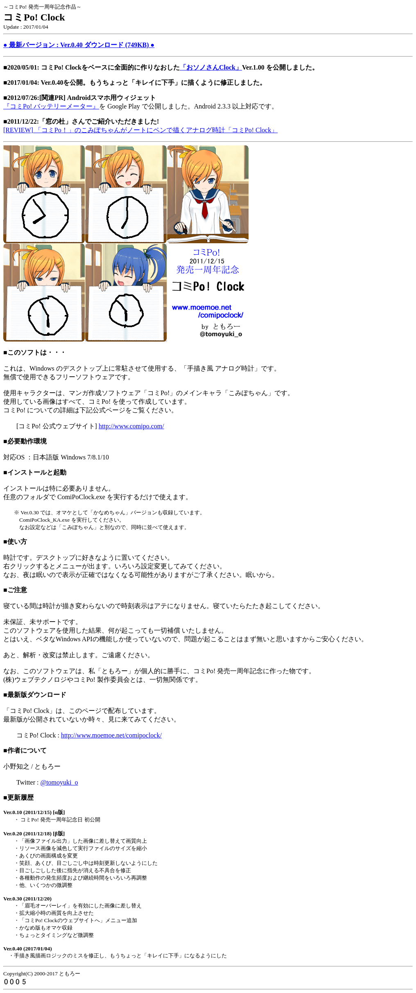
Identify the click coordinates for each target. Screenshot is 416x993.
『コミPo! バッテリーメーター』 (51, 106)
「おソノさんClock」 (211, 67)
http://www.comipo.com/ (131, 426)
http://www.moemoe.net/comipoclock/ (111, 735)
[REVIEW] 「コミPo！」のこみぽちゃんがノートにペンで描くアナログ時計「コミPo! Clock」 (140, 130)
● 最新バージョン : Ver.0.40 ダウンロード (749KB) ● (78, 44)
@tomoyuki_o (59, 782)
